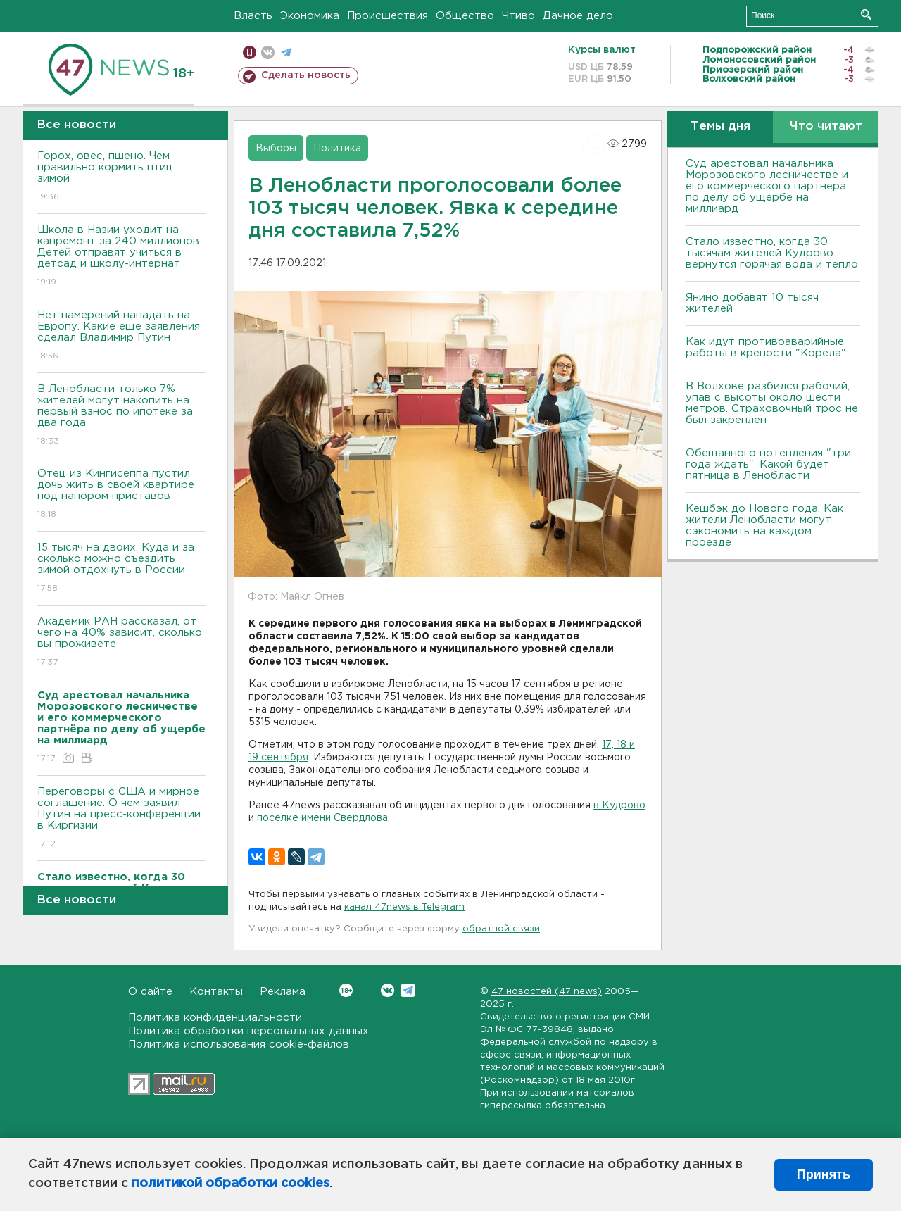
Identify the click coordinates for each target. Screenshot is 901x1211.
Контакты (216, 991)
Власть (253, 15)
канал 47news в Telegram (404, 907)
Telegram (408, 990)
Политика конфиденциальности (215, 1017)
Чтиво (518, 15)
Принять (823, 1174)
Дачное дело (578, 15)
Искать (866, 14)
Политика (337, 148)
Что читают (826, 126)
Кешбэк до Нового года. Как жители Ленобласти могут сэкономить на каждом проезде (764, 525)
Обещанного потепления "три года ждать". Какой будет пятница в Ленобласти (768, 464)
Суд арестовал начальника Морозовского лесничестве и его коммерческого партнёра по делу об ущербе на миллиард (767, 186)
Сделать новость (306, 75)
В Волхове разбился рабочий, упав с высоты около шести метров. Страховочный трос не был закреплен (772, 403)
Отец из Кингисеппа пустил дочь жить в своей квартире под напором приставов (121, 494)
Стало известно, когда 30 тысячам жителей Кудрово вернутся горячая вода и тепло (772, 253)
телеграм (286, 52)
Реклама (282, 991)
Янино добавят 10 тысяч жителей (752, 303)
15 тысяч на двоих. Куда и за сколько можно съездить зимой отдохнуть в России (121, 568)
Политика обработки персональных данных (248, 1031)
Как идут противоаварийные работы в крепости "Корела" (766, 347)
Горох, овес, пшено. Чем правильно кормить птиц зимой (121, 177)
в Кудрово (619, 805)
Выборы (276, 148)
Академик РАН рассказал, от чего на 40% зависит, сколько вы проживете (121, 642)
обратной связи (501, 929)
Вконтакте (346, 990)
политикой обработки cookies (230, 1183)
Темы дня (720, 126)
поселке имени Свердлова (322, 818)
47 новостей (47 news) (546, 992)
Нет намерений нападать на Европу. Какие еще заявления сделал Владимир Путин (121, 336)
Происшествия (387, 15)
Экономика (309, 15)
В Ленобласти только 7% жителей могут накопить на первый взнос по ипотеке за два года (121, 415)
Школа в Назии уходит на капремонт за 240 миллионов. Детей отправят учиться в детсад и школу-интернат (121, 256)
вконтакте (268, 52)
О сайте (150, 991)
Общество (465, 15)
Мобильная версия (249, 52)
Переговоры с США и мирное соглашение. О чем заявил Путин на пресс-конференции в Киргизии (121, 818)
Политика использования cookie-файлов (238, 1044)
